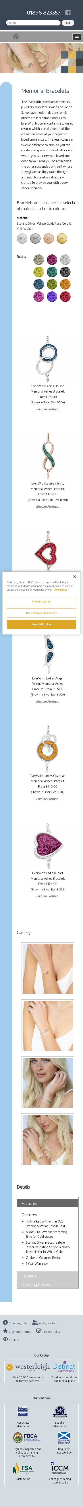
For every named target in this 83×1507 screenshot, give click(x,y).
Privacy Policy (51, 1331)
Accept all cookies (41, 624)
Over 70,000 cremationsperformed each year (28, 1379)
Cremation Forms (20, 1331)
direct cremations (66, 1377)
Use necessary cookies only (41, 612)
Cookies (14, 1340)
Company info (18, 1323)
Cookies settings (41, 601)
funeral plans (67, 1380)
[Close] (75, 576)
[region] (41, 602)
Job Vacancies (47, 1323)
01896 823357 (43, 12)
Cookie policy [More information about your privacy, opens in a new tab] (60, 589)
